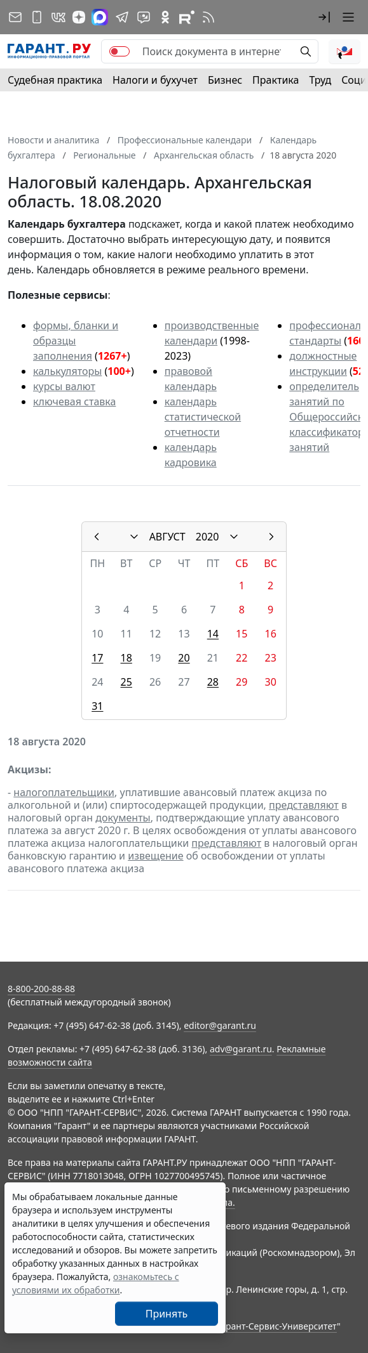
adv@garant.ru (241, 1049)
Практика (275, 80)
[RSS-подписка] (208, 17)
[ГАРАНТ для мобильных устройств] (36, 17)
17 (97, 658)
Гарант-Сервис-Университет (277, 1326)
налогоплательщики (63, 792)
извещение (155, 856)
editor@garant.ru (220, 1025)
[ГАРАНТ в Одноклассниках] (165, 17)
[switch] (119, 51)
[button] (324, 17)
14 (213, 634)
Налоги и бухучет (155, 80)
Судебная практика (55, 80)
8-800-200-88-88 (41, 989)
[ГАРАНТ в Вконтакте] (58, 17)
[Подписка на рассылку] (15, 17)
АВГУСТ (167, 537)
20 (183, 658)
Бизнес (225, 80)
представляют (304, 805)
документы (122, 818)
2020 (207, 537)
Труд (320, 80)
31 (97, 706)
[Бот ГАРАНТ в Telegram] (143, 17)
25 (126, 682)
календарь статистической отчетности (203, 417)
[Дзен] (78, 17)
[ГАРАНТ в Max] (100, 17)
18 (126, 658)
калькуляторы (67, 371)
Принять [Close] (167, 1314)
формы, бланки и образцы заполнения (75, 340)
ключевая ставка (74, 402)
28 (213, 682)
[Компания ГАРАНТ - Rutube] (186, 17)
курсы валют (64, 386)
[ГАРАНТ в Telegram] (122, 17)
